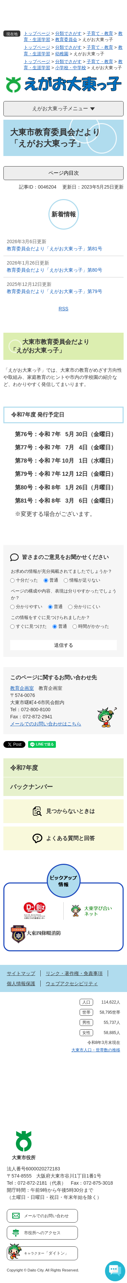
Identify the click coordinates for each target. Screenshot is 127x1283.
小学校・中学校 (70, 67)
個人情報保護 (21, 983)
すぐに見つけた (31, 626)
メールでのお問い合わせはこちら (45, 723)
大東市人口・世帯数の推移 (95, 1050)
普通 (53, 580)
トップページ (37, 33)
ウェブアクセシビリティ (72, 983)
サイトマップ (21, 973)
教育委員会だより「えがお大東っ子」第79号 (54, 291)
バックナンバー (31, 786)
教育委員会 (66, 39)
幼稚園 (61, 53)
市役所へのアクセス (42, 1232)
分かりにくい (87, 606)
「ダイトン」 (46, 1253)
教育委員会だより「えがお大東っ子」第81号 (54, 248)
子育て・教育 (100, 33)
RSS (63, 308)
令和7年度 (24, 767)
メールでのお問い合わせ (46, 1215)
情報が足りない (84, 580)
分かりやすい (29, 606)
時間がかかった (93, 626)
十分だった (27, 580)
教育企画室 (22, 688)
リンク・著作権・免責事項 (74, 973)
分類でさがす (68, 33)
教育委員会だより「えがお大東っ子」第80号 (54, 270)
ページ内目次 (63, 173)
